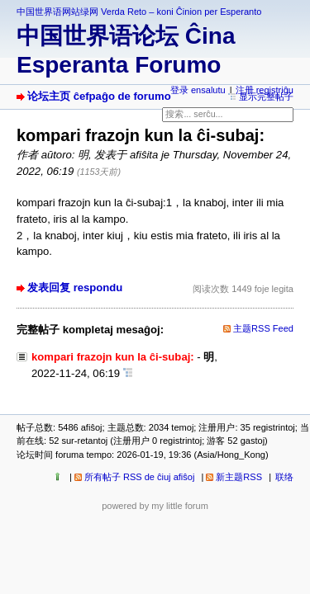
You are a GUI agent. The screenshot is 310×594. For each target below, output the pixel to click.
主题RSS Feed (263, 328)
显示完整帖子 (266, 96)
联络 (284, 477)
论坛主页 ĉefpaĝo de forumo (99, 96)
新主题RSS (239, 477)
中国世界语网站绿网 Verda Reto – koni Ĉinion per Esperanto (139, 11)
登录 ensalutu (198, 90)
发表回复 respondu (74, 287)
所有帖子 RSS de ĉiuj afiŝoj (139, 477)
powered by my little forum (155, 506)
